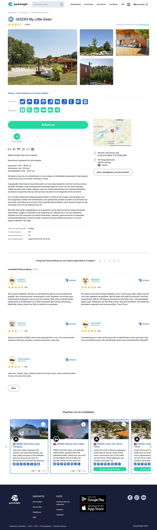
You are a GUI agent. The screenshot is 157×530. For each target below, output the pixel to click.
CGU (30, 526)
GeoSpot (60, 515)
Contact (58, 137)
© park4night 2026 (140, 526)
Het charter (101, 4)
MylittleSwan (144, 24)
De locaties (88, 4)
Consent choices (60, 526)
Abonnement (76, 4)
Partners (59, 509)
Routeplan (17, 137)
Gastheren (113, 4)
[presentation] (6, 446)
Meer (13, 388)
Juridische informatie (17, 526)
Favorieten (38, 137)
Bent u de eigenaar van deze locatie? (113, 172)
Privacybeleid (45, 526)
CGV (36, 526)
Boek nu (48, 125)
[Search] (48, 4)
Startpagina (12, 12)
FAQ (122, 4)
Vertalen (70, 280)
